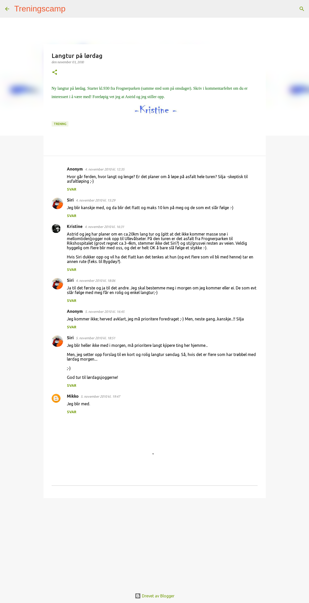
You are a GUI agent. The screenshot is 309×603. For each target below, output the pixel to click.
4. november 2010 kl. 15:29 (95, 200)
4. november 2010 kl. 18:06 (95, 280)
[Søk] (73, 9)
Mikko (73, 396)
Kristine (75, 226)
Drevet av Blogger (154, 596)
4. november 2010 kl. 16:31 (104, 226)
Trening (60, 124)
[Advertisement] (154, 541)
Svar (71, 189)
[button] (55, 72)
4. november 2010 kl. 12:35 (104, 169)
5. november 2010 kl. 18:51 (95, 338)
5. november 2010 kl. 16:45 (104, 311)
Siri (70, 200)
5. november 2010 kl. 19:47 (100, 396)
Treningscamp (40, 8)
